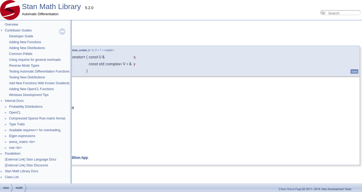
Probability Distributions (25, 107)
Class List (12, 177)
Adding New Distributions (27, 48)
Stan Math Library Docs (21, 171)
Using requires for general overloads (35, 60)
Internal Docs (14, 101)
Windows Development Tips (29, 95)
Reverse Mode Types (24, 65)
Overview (11, 24)
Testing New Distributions (27, 77)
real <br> (15, 148)
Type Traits (17, 124)
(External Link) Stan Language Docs (30, 159)
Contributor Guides (18, 30)
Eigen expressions (22, 136)
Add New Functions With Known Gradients (39, 83)
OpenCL (15, 112)
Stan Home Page (291, 189)
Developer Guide (21, 36)
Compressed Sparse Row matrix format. (37, 118)
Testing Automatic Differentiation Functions (39, 71)
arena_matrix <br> (22, 142)
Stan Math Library (51, 6)
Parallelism (13, 153)
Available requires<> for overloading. (35, 130)
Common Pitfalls (20, 54)
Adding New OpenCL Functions (31, 89)
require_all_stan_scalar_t (73, 50)
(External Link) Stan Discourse (26, 165)
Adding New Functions (25, 42)
